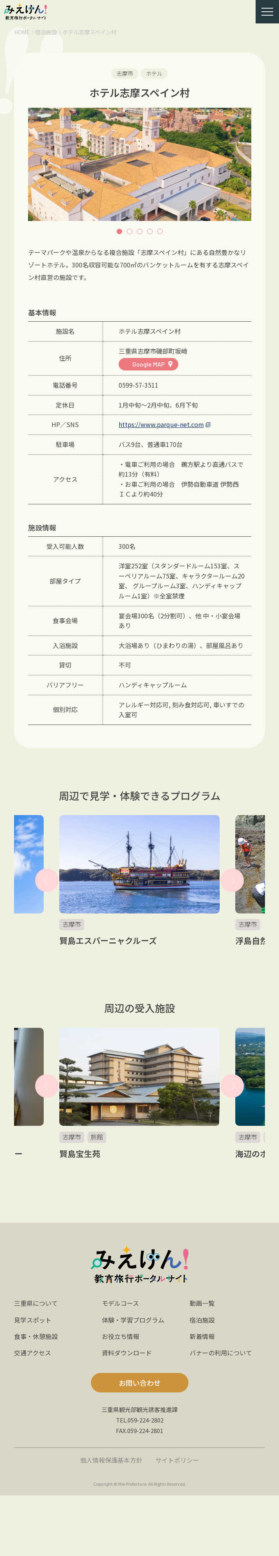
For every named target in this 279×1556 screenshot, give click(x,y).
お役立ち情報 (120, 1336)
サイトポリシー (177, 1460)
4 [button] (150, 231)
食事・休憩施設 (36, 1336)
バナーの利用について (221, 1352)
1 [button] (119, 231)
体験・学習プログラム (133, 1320)
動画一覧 (202, 1303)
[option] (139, 164)
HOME (22, 32)
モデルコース (120, 1303)
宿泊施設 (46, 32)
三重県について (36, 1303)
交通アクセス (32, 1352)
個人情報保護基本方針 (111, 1460)
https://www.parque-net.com (161, 424)
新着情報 (202, 1336)
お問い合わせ (140, 1383)
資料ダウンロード (127, 1352)
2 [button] (129, 231)
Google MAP (148, 364)
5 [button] (160, 231)
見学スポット (33, 1320)
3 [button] (139, 231)
